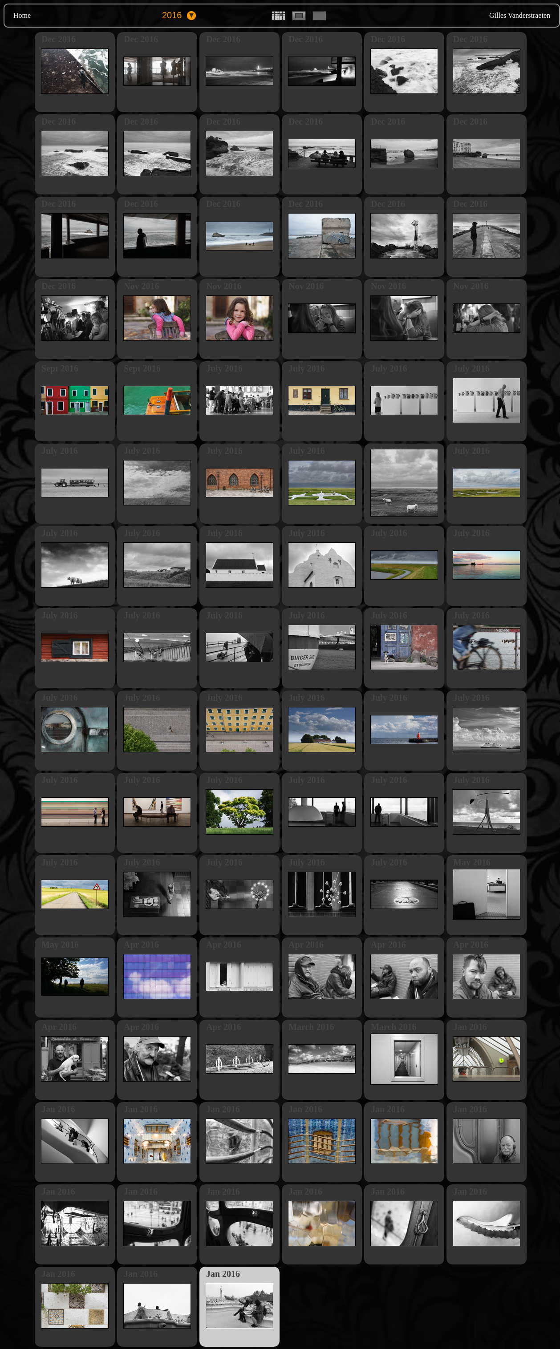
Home (22, 15)
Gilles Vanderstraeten (519, 15)
